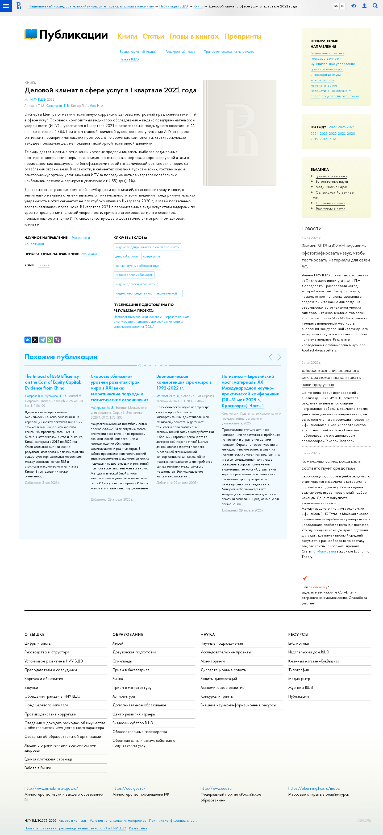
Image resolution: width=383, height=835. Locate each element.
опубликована (324, 551)
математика (320, 90)
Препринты (242, 36)
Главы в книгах (194, 36)
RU (336, 6)
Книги (127, 36)
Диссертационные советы (224, 669)
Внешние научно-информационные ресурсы (238, 704)
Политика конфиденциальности (173, 820)
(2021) (152, 322)
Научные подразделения (222, 643)
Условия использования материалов (118, 820)
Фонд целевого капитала (46, 704)
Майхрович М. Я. (102, 408)
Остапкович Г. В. (57, 106)
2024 (315, 133)
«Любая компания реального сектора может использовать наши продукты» (331, 377)
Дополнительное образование (139, 704)
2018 (323, 138)
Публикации (73, 34)
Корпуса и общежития (43, 678)
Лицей (118, 643)
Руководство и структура (46, 651)
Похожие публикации (61, 356)
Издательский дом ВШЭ (308, 651)
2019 (314, 138)
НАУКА (208, 634)
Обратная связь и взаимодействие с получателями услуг (144, 743)
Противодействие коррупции (50, 714)
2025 (351, 126)
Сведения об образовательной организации (62, 736)
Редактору (364, 819)
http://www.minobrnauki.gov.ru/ (51, 788)
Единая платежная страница (48, 759)
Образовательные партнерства (140, 731)
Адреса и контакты (73, 820)
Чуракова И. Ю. (56, 396)
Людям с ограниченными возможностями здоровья (60, 747)
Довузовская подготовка (134, 651)
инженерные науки (326, 74)
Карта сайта (138, 828)
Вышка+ (119, 678)
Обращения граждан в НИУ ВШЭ (52, 696)
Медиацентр (299, 678)
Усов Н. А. (97, 106)
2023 (324, 133)
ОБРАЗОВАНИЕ (128, 634)
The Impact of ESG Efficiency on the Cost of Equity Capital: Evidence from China (53, 382)
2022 (333, 133)
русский (43, 265)
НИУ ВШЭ (37, 99)
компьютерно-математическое (324, 82)
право (315, 95)
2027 (333, 126)
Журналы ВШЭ (300, 687)
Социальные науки (330, 202)
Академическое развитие (222, 687)
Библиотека (298, 643)
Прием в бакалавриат (131, 669)
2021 (342, 133)
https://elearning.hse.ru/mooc (314, 788)
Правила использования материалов (229, 52)
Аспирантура (124, 696)
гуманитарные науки (327, 69)
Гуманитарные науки (331, 176)
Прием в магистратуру (132, 687)
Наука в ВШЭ (129, 59)
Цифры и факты (37, 643)
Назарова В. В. (34, 396)
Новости (312, 229)
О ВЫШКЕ (34, 634)
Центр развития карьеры (134, 714)
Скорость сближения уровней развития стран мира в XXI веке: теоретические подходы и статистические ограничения (119, 388)
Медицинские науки (331, 186)
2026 (341, 126)
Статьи (153, 36)
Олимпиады (122, 661)
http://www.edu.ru (216, 788)
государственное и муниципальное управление (333, 61)
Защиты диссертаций (219, 678)
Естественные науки (332, 181)
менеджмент (341, 90)
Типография (298, 669)
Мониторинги (213, 661)
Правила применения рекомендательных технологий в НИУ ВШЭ (75, 828)
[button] (139, 365)
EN (342, 6)
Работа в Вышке (37, 767)
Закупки (31, 687)
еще (333, 138)
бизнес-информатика (327, 53)
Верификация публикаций (138, 52)
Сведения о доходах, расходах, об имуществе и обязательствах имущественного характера (64, 725)
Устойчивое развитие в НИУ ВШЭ (53, 661)
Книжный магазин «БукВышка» (313, 661)
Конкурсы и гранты (217, 696)
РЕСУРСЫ (298, 634)
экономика (350, 95)
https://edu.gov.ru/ (129, 788)
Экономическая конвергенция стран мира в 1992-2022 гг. (184, 382)
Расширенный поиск (180, 52)
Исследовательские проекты (226, 651)
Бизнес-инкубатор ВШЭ (133, 722)
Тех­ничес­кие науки (330, 208)
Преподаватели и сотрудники (50, 669)
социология (331, 95)
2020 (351, 133)
